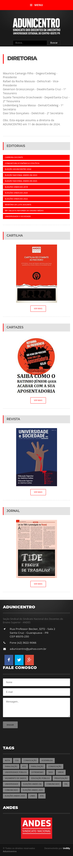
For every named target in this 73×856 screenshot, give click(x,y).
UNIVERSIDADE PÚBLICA (15, 772)
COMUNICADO (52, 784)
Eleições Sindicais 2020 (16, 192)
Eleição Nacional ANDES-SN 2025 (21, 181)
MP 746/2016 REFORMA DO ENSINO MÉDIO (24, 210)
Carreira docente (14, 157)
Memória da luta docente (18, 204)
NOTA (7, 760)
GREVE (61, 772)
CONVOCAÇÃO (30, 760)
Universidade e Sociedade (18, 216)
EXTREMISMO (38, 772)
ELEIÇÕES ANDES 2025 (33, 790)
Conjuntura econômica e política (22, 163)
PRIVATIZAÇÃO (61, 778)
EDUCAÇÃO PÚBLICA (40, 778)
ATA (42, 796)
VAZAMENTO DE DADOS (15, 778)
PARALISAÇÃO (11, 766)
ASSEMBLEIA (47, 760)
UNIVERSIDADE (11, 784)
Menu (36, 5)
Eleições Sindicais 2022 (16, 198)
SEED (50, 772)
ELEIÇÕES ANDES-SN (32, 784)
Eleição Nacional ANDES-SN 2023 (21, 175)
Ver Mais (38, 308)
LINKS (32, 796)
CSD (17, 760)
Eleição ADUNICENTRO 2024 (18, 169)
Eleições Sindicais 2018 (16, 187)
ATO (24, 766)
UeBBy (66, 848)
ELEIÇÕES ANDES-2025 (15, 796)
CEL (66, 784)
